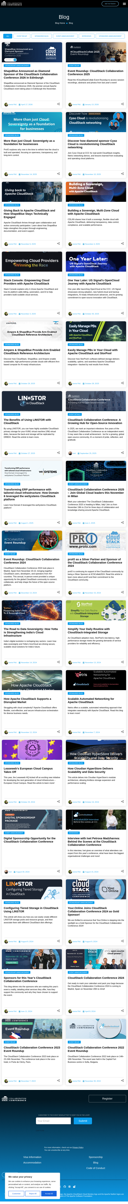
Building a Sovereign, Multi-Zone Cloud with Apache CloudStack (93, 212)
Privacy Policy (77, 1147)
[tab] (7, 36)
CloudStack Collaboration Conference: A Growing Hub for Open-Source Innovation (95, 421)
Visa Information (32, 1157)
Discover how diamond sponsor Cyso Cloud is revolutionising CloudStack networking (92, 144)
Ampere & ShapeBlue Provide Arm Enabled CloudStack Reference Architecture (32, 351)
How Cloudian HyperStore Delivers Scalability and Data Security (90, 770)
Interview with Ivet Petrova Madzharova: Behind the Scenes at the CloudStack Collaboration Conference (94, 842)
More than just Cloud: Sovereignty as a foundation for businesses (29, 142)
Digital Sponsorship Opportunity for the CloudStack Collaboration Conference (30, 840)
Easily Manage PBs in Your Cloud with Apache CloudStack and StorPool (93, 351)
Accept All (49, 1194)
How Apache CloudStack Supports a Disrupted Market (27, 700)
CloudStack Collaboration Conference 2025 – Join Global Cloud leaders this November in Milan (96, 493)
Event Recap (74, 66)
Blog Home (60, 23)
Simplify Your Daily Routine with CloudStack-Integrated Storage (89, 630)
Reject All (32, 1194)
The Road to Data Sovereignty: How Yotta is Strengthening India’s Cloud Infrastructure (31, 632)
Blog (95, 1162)
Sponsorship (96, 1157)
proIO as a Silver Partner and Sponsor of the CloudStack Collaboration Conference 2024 (95, 563)
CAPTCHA (40, 1131)
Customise (16, 1194)
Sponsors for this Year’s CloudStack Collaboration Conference (27, 979)
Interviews (73, 833)
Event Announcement (78, 484)
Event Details (74, 414)
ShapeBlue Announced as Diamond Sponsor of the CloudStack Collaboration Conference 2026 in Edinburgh (31, 74)
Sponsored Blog (12, 135)
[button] (124, 3)
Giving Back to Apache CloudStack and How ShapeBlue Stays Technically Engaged (29, 214)
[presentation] (55, 1138)
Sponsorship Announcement (17, 66)
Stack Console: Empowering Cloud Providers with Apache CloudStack (26, 282)
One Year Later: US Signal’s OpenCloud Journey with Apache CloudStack (93, 282)
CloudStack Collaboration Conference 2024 (96, 977)
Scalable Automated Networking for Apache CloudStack (91, 700)
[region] (32, 1186)
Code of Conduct (95, 1168)
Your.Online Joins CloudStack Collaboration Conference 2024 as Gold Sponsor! (93, 911)
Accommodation (32, 1162)
